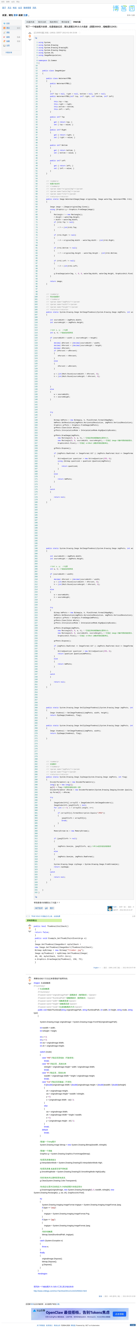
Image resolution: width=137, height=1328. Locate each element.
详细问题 (77, 22)
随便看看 (27, 8)
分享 (133, 916)
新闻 (7, 2)
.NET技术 (39, 908)
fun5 (114, 907)
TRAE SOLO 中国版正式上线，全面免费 (45, 916)
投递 (18, 37)
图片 (52, 908)
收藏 (8, 41)
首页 (3, 2)
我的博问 (54, 22)
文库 (8, 45)
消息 (34, 8)
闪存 (8, 23)
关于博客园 (41, 1325)
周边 (18, 2)
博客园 (73, 1325)
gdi (46, 908)
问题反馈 (9, 52)
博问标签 (65, 22)
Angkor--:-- (97, 968)
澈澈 (100, 1296)
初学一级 (122, 907)
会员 (13, 2)
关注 (9, 8)
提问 (18, 28)
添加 (18, 41)
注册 (25, 15)
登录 (16, 15)
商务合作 (57, 1325)
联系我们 (49, 1325)
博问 (8, 28)
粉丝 (15, 8)
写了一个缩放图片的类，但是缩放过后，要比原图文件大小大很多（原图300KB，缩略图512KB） (72, 27)
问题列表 (30, 22)
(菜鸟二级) (116, 1296)
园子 (4, 8)
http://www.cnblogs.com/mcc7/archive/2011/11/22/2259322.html (60, 1291)
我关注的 (42, 22)
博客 (8, 32)
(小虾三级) (116, 968)
